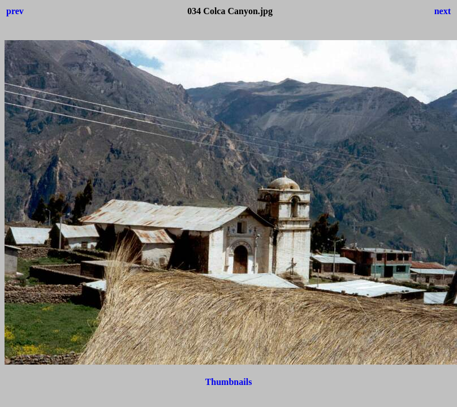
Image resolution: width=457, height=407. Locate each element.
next (442, 11)
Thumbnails (228, 382)
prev (15, 11)
